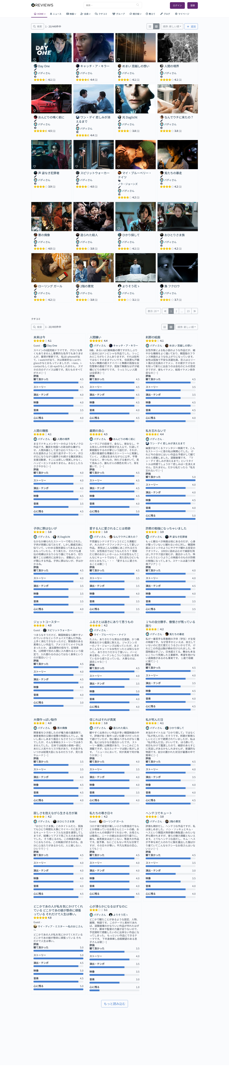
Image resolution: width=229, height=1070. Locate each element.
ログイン (177, 5)
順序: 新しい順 (171, 26)
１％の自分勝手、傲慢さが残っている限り (170, 624)
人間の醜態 (40, 430)
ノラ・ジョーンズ (128, 184)
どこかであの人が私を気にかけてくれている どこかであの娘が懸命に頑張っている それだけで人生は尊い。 (58, 910)
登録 (192, 5)
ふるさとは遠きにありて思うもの (111, 622)
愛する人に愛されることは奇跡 (109, 528)
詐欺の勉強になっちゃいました (166, 528)
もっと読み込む (114, 1003)
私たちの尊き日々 (101, 813)
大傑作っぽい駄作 (45, 719)
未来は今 (39, 337)
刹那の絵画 (153, 337)
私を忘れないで (156, 430)
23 (188, 311)
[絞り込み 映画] (37, 26)
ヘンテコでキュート (159, 813)
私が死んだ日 (154, 719)
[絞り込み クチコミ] (37, 327)
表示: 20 (152, 311)
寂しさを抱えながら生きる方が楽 (55, 813)
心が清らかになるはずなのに (108, 906)
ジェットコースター (46, 622)
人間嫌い (95, 337)
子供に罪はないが (45, 528)
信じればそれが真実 (102, 719)
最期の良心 (96, 430)
